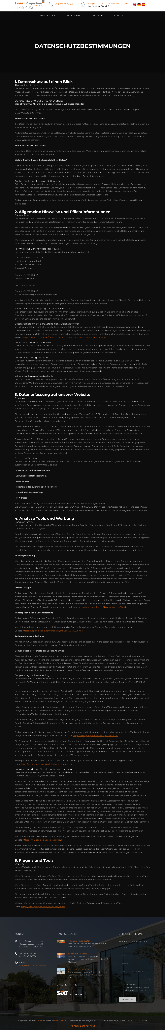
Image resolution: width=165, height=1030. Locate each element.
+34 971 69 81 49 (64, 4)
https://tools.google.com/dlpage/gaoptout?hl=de (102, 607)
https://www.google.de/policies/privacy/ (42, 840)
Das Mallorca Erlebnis (79, 969)
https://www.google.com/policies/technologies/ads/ (46, 764)
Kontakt (74, 1025)
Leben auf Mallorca (77, 954)
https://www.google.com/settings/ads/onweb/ (95, 735)
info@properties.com (34, 965)
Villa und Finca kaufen (79, 941)
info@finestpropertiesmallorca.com (108, 3)
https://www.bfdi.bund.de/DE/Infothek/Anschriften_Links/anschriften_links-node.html (65, 337)
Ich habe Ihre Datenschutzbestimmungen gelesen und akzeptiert (136, 988)
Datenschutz (87, 1025)
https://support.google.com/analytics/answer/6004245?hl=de (53, 630)
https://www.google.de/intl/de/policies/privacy (43, 906)
